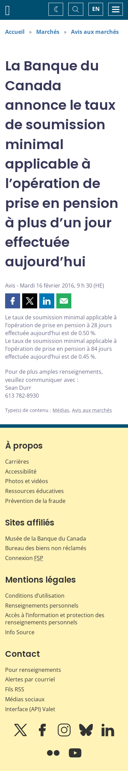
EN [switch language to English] (96, 9)
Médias (61, 410)
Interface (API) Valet (30, 709)
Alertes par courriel (30, 679)
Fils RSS (14, 689)
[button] (12, 300)
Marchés (47, 32)
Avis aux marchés (95, 32)
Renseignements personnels (42, 605)
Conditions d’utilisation (35, 595)
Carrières (17, 461)
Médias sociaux (24, 699)
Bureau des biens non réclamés (45, 548)
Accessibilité (21, 471)
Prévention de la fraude (35, 501)
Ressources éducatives (34, 491)
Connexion (24, 558)
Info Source (19, 632)
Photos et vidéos (26, 481)
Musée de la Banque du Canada (45, 538)
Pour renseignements (33, 670)
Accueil (15, 32)
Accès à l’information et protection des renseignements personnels (54, 618)
